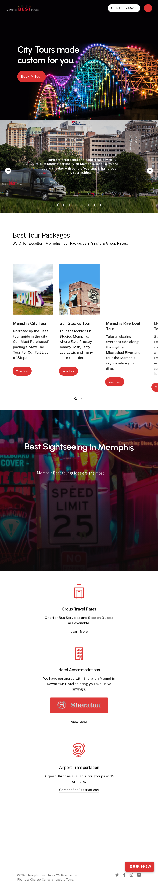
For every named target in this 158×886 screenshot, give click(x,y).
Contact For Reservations (79, 803)
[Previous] (8, 171)
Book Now (139, 866)
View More (79, 739)
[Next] (150, 171)
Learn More (79, 641)
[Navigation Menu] (148, 8)
